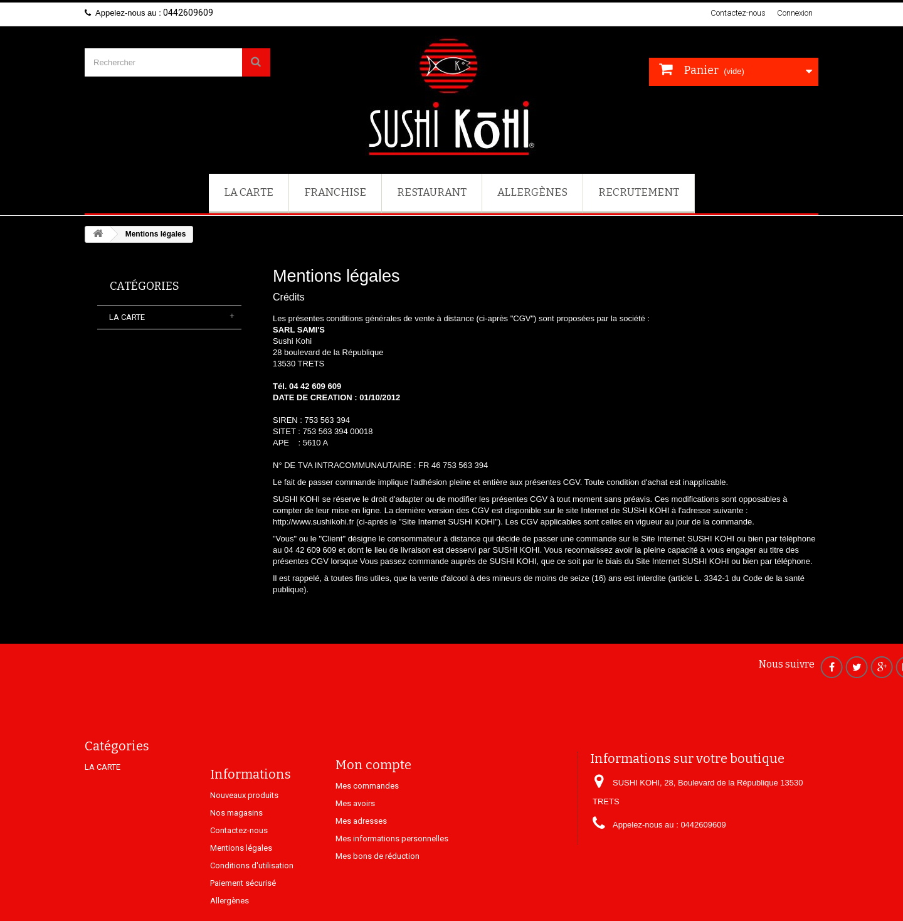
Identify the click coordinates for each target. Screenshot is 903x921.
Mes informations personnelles (391, 863)
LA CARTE (248, 192)
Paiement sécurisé (243, 915)
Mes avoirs (355, 828)
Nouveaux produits (244, 828)
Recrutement (638, 192)
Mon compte (373, 789)
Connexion (795, 13)
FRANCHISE (335, 192)
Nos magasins (236, 845)
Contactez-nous (738, 13)
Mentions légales (241, 880)
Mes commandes (367, 811)
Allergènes (532, 192)
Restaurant (432, 192)
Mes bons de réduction (377, 881)
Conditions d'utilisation (251, 898)
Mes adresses (361, 846)
